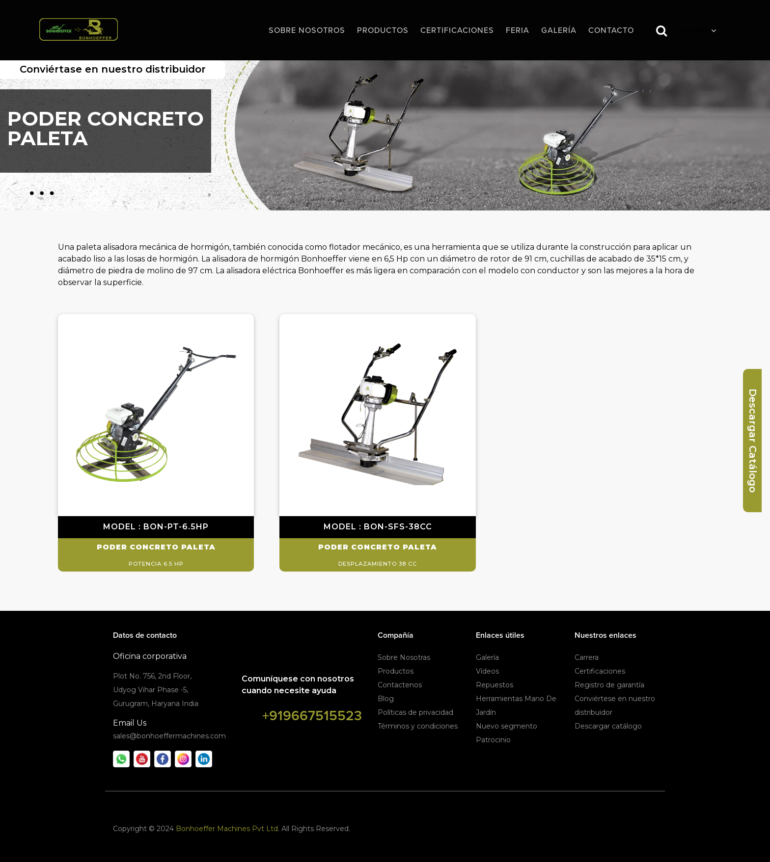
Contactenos (400, 684)
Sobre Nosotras (404, 657)
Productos (395, 671)
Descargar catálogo (608, 726)
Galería (487, 657)
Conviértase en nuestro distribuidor (113, 69)
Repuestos (494, 684)
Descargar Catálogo (753, 441)
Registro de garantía (609, 684)
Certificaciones (600, 671)
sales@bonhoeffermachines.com (169, 735)
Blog (386, 698)
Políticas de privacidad (415, 712)
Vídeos (487, 671)
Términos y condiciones (418, 726)
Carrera (587, 657)
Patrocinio (493, 739)
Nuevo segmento (506, 726)
